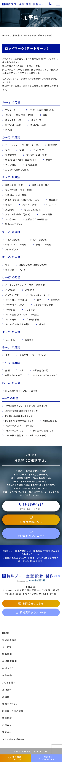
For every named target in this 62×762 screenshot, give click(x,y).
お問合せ (7, 725)
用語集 (6, 696)
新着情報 (7, 718)
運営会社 (7, 732)
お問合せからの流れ (12, 710)
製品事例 (7, 654)
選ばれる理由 (9, 640)
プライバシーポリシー (13, 739)
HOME (6, 632)
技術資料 (7, 689)
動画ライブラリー (11, 703)
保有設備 (7, 675)
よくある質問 (9, 682)
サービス (6, 647)
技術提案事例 (9, 661)
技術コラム (8, 668)
